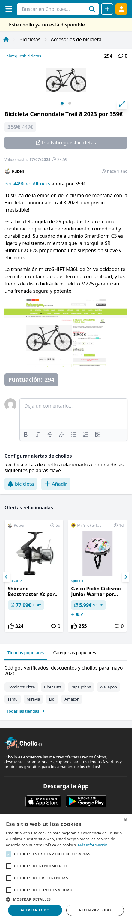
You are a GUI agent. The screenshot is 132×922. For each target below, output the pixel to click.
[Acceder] (122, 8)
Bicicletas (30, 39)
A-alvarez (15, 581)
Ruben (18, 171)
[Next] (125, 577)
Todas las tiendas (26, 711)
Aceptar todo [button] (35, 910)
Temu (13, 699)
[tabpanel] (66, 688)
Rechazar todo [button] (95, 910)
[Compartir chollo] (107, 9)
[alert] (66, 868)
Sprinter (77, 581)
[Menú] (8, 9)
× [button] (125, 820)
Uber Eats (53, 687)
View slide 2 (69, 103)
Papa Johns (81, 687)
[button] (66, 899)
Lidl (52, 699)
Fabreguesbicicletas (22, 56)
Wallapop (108, 687)
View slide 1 (62, 103)
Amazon (72, 699)
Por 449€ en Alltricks (28, 183)
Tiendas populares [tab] (26, 652)
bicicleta (21, 484)
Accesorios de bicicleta (76, 39)
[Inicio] (6, 39)
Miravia (33, 699)
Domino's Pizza (21, 687)
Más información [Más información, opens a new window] (92, 845)
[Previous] (6, 577)
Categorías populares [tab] (74, 652)
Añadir (55, 484)
